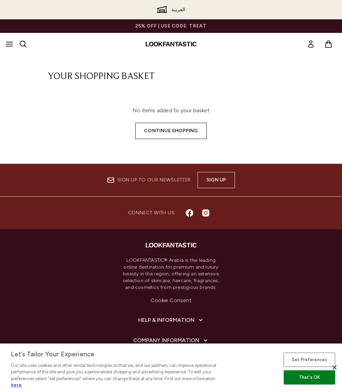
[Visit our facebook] (189, 213)
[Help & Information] (171, 320)
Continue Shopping (171, 131)
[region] (171, 368)
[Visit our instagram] (206, 213)
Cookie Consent (171, 300)
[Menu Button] (9, 44)
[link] (311, 44)
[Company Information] (171, 340)
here (16, 385)
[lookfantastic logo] (171, 44)
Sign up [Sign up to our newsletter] (216, 180)
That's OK (309, 377)
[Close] (334, 367)
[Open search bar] (23, 44)
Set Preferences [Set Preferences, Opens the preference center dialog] (309, 359)
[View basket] (328, 44)
